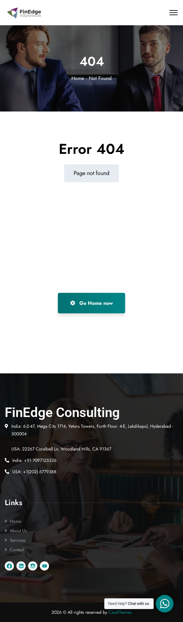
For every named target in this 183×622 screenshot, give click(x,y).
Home (77, 78)
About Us (18, 531)
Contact (17, 550)
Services (18, 540)
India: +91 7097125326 (34, 460)
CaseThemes (120, 612)
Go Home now (91, 303)
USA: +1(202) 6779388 (34, 471)
